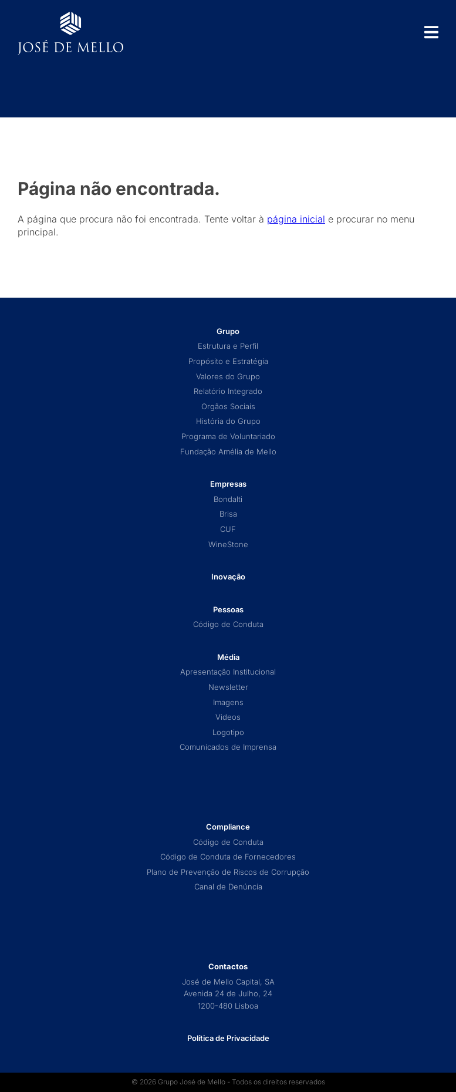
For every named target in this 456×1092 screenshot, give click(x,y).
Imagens (228, 702)
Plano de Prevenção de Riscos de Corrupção (228, 872)
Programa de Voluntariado (228, 436)
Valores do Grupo (228, 376)
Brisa (228, 514)
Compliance (228, 827)
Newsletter (228, 687)
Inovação (228, 576)
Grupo (228, 331)
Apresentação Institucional (228, 672)
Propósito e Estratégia (228, 361)
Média (228, 657)
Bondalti (228, 499)
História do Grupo (228, 421)
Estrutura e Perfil (228, 346)
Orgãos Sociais (228, 406)
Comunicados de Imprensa (228, 747)
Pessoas (228, 609)
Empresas (228, 484)
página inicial (296, 219)
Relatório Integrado (228, 391)
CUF (228, 529)
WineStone (228, 544)
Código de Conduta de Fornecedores (228, 856)
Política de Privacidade (228, 1038)
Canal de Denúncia (228, 886)
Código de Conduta (228, 624)
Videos (228, 717)
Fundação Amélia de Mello (228, 451)
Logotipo (228, 732)
